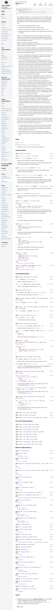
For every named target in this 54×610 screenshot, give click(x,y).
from (19, 317)
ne (18, 363)
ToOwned (23, 552)
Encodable (41, 306)
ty (20, 265)
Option (42, 186)
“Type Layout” (46, 602)
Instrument (24, 527)
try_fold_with (22, 375)
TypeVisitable (27, 396)
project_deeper (24, 224)
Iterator (24, 206)
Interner (21, 570)
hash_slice (21, 330)
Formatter (34, 292)
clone (19, 279)
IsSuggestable (29, 539)
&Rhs (29, 363)
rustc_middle (18, 1)
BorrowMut (24, 482)
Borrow (23, 477)
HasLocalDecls (34, 241)
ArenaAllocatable (30, 463)
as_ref (22, 200)
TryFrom (25, 557)
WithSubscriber (26, 586)
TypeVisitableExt (28, 567)
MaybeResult (25, 544)
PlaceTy (21, 260)
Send (24, 434)
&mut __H (40, 325)
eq (18, 359)
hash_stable (21, 346)
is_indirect (23, 158)
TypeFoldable (27, 371)
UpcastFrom (21, 576)
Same (22, 549)
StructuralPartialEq (29, 417)
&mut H (42, 330)
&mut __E (35, 310)
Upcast (27, 573)
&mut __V (27, 403)
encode (19, 310)
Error (31, 381)
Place (25, 153)
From (20, 315)
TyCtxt (23, 228)
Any (22, 453)
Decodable (40, 298)
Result (44, 292)
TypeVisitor (31, 400)
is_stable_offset (25, 167)
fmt (19, 292)
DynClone (24, 500)
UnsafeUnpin (27, 441)
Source (17, 5)
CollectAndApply (28, 492)
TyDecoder (28, 298)
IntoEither (24, 534)
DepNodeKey (28, 495)
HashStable (18, 342)
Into (24, 529)
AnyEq (22, 458)
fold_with (20, 387)
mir (23, 1)
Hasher (26, 325)
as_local (22, 193)
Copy (24, 412)
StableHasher (31, 350)
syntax (25, 1)
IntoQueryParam (26, 537)
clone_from (21, 284)
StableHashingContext (30, 342)
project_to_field (25, 237)
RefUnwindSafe (28, 431)
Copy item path (26, 3)
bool (35, 158)
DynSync (25, 427)
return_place (24, 156)
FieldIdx (23, 240)
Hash (24, 323)
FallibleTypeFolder (21, 376)
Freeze (25, 429)
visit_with (21, 400)
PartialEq (26, 356)
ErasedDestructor (26, 588)
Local (27, 10)
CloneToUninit (25, 487)
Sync (24, 436)
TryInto (25, 562)
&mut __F (27, 380)
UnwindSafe (27, 444)
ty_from (22, 253)
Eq (23, 415)
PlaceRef (33, 200)
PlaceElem (39, 12)
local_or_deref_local (26, 186)
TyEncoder (30, 306)
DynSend (25, 424)
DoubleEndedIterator (34, 207)
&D (27, 257)
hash (19, 325)
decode (19, 302)
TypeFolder (30, 387)
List (34, 12)
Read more (34, 281)
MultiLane (21, 584)
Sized (21, 263)
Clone (25, 277)
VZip (24, 581)
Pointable (24, 547)
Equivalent (26, 505)
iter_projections (25, 203)
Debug (20, 290)
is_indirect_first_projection (29, 175)
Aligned (23, 451)
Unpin (25, 439)
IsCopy (43, 463)
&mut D (30, 302)
